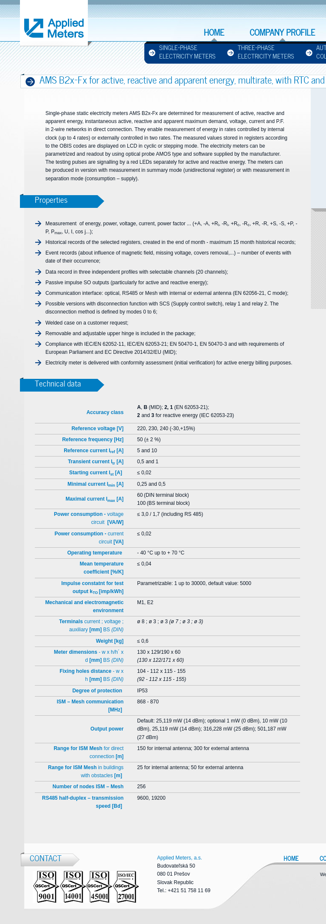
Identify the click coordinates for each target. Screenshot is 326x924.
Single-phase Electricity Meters (187, 52)
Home (214, 33)
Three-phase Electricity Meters (266, 52)
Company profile (282, 33)
